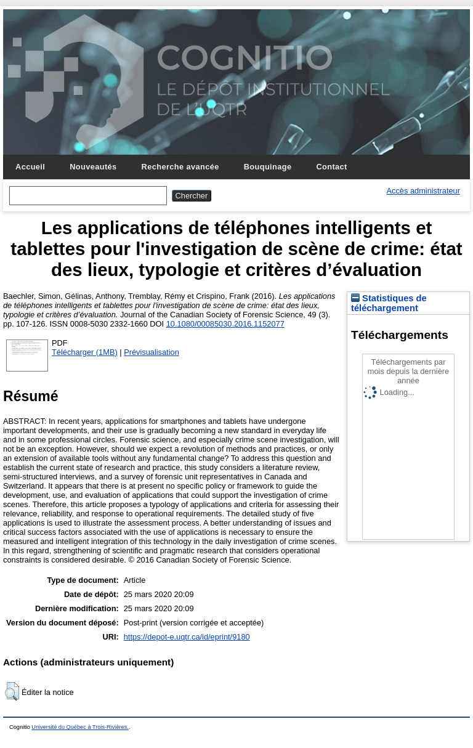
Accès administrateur (423, 190)
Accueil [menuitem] (30, 166)
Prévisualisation (151, 352)
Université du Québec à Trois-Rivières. (80, 727)
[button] (12, 691)
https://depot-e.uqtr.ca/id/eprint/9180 (187, 636)
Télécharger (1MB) (85, 352)
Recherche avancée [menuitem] (180, 166)
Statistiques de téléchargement (389, 303)
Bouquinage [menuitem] (268, 166)
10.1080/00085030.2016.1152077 (225, 323)
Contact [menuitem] (331, 166)
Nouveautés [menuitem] (93, 166)
